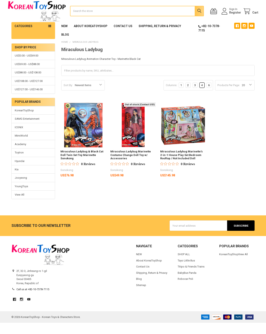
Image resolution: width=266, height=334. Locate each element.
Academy (20, 155)
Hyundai (20, 172)
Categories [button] (23, 37)
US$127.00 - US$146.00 (29, 100)
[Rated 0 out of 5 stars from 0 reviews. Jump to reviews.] (77, 175)
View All (19, 205)
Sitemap (141, 296)
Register (231, 18)
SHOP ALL (184, 265)
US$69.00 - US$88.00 (27, 75)
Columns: (171, 96)
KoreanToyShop (24, 121)
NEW (64, 37)
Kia (16, 180)
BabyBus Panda (187, 283)
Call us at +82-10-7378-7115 (32, 300)
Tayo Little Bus (186, 271)
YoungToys (21, 197)
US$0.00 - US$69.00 (26, 66)
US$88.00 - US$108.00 (28, 83)
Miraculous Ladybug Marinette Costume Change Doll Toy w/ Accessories (130, 166)
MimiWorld (21, 146)
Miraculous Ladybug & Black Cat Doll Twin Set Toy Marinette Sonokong (81, 166)
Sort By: (68, 96)
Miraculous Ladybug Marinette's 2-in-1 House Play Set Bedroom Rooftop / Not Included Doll (181, 166)
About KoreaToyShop (90, 37)
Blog (65, 46)
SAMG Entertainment (27, 130)
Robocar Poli (185, 290)
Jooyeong (21, 189)
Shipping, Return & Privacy (160, 37)
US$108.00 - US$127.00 (29, 92)
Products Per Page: (228, 96)
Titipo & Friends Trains (191, 277)
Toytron (19, 163)
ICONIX (19, 138)
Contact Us (123, 37)
